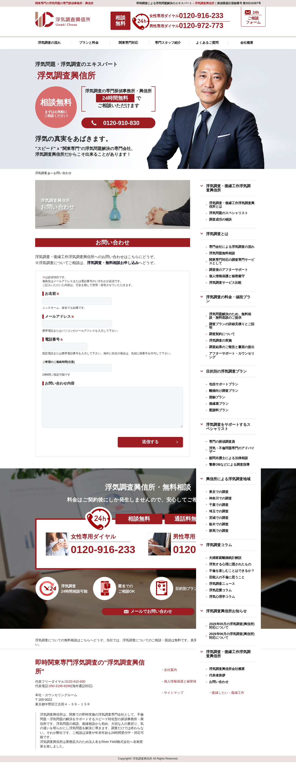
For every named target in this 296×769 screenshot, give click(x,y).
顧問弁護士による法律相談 (228, 458)
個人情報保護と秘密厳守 (227, 276)
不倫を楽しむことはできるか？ (231, 571)
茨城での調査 (218, 518)
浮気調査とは (217, 234)
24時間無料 (115, 98)
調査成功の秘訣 (220, 219)
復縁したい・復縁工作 (228, 699)
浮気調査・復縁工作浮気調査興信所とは (231, 204)
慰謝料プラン (218, 410)
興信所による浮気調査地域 (228, 479)
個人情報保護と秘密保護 (182, 688)
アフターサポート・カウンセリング (231, 355)
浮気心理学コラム (222, 596)
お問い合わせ (218, 682)
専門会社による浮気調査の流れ (231, 247)
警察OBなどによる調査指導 (229, 464)
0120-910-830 (121, 123)
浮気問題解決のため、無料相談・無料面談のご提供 (230, 315)
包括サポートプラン (223, 384)
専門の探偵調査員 (222, 441)
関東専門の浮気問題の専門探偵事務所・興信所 (64, 3)
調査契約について (222, 334)
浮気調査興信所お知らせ (226, 611)
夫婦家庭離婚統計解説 (225, 558)
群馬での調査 (218, 530)
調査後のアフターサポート (228, 269)
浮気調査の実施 (220, 340)
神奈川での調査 (220, 498)
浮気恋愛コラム (220, 590)
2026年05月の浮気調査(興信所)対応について (231, 625)
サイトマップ (173, 699)
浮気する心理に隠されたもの (230, 564)
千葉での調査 (218, 505)
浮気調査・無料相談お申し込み (113, 263)
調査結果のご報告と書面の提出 (231, 347)
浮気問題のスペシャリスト (228, 213)
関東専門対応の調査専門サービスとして (231, 261)
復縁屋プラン (218, 403)
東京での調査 (218, 492)
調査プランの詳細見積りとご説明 (231, 325)
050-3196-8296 (60, 693)
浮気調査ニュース (222, 583)
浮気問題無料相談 (222, 253)
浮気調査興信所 (204, 3)
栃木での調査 (218, 524)
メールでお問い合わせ (148, 618)
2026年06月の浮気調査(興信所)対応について (231, 635)
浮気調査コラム (219, 545)
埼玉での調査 (218, 511)
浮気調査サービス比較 (225, 282)
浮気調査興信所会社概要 (227, 669)
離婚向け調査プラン (223, 390)
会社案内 (170, 677)
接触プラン (217, 397)
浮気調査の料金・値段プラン (228, 299)
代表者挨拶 (217, 675)
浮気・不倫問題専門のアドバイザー (231, 449)
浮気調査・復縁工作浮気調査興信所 (228, 188)
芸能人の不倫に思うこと (227, 577)
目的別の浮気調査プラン (226, 371)
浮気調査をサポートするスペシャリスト (228, 426)
